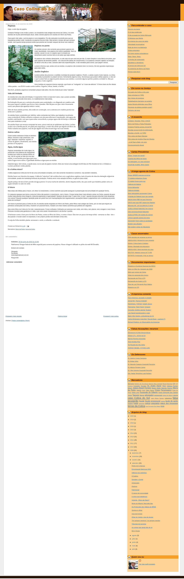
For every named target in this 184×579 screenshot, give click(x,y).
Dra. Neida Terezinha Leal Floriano (139, 373)
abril (133, 549)
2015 (132, 430)
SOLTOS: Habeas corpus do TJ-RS (140, 252)
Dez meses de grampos (136, 98)
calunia (175, 395)
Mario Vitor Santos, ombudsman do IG (141, 316)
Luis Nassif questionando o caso (139, 313)
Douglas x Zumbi (137, 479)
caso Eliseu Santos (157, 398)
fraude (141, 401)
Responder (15, 258)
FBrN (164, 386)
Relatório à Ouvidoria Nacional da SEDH (141, 266)
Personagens (166, 390)
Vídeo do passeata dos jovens (138, 275)
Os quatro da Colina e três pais (138, 92)
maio (134, 546)
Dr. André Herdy (154, 386)
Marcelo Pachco (166, 388)
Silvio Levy (135, 392)
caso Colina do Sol (139, 398)
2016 (132, 426)
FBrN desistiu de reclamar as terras (140, 237)
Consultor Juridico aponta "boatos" (139, 310)
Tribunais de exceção (139, 524)
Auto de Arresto (137, 514)
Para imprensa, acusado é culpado (139, 298)
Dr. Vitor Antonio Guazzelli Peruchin (140, 370)
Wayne (142, 395)
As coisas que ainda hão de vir (142, 527)
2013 (132, 436)
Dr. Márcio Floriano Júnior (136, 367)
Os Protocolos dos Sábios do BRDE (144, 507)
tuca (162, 406)
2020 (132, 416)
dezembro (135, 453)
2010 (132, 447)
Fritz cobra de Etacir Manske (137, 136)
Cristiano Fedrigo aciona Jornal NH (140, 127)
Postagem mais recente (14, 316)
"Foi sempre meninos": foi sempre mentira (146, 520)
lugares (130, 403)
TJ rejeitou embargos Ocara (137, 178)
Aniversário (135, 483)
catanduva (168, 398)
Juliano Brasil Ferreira (142, 388)
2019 (132, 419)
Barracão (131, 384)
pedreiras (142, 403)
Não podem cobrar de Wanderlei (139, 227)
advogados (149, 395)
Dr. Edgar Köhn (133, 361)
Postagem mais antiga (111, 316)
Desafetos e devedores (136, 63)
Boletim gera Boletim (135, 224)
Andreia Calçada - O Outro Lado (139, 348)
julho (134, 539)
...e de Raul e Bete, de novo (137, 142)
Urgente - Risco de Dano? (140, 500)
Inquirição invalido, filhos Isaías (138, 165)
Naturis (138, 390)
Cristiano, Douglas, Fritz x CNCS (139, 121)
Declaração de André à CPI (137, 281)
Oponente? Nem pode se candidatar (140, 221)
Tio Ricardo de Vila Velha (136, 345)
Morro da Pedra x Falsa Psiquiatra (139, 124)
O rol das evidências (135, 32)
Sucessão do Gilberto (149, 392)
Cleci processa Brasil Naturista (138, 212)
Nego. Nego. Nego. (134, 56)
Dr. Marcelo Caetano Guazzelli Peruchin (141, 364)
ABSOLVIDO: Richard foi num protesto (141, 240)
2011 (132, 443)
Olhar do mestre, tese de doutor (142, 517)
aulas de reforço (168, 395)
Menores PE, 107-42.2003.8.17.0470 (140, 206)
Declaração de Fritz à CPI (136, 278)
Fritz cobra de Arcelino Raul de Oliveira (141, 139)
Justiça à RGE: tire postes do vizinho (140, 215)
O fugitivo (135, 476)
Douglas (143, 386)
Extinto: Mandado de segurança (139, 246)
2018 (132, 423)
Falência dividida (133, 190)
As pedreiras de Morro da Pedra (139, 69)
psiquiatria (155, 403)
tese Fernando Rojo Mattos (153, 406)
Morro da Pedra (20, 229)
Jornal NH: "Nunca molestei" (137, 301)
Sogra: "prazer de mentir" (136, 155)
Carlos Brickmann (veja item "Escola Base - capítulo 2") (146, 319)
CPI (174, 384)
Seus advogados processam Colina (140, 193)
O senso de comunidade (140, 493)
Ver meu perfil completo (147, 564)
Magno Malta (156, 388)
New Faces (150, 390)
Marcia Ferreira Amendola (137, 339)
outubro (135, 460)
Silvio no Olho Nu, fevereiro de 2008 (140, 269)
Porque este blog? (134, 72)
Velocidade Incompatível (136, 44)
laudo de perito (171, 401)
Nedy (143, 390)
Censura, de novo (134, 110)
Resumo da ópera (134, 29)
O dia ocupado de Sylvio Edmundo (139, 35)
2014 (132, 433)
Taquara (135, 395)
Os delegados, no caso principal (139, 162)
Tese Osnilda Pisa (134, 342)
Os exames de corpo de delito (138, 41)
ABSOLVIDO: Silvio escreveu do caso (140, 249)
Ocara (157, 390)
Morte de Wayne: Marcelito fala (142, 503)
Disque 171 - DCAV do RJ (137, 336)
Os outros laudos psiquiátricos (138, 53)
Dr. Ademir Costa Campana (137, 358)
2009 (132, 450)
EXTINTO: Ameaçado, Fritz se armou (140, 255)
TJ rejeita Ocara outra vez (137, 181)
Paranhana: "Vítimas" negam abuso (140, 304)
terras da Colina (30, 229)
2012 (132, 440)
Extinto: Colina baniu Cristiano (138, 243)
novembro (135, 456)
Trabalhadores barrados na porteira (140, 101)
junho (134, 542)
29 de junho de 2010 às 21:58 (29, 242)
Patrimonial (135, 490)
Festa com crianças (138, 466)
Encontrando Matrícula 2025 (141, 469)
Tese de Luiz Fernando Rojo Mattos (140, 284)
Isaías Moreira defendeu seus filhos (140, 104)
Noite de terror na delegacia (137, 47)
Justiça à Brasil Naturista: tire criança (140, 209)
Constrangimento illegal (136, 145)
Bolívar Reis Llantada (155, 384)
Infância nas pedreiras (139, 473)
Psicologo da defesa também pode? (140, 107)
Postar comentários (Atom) (21, 320)
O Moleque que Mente (135, 38)
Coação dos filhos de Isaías (137, 159)
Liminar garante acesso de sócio (139, 218)
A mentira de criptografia (136, 59)
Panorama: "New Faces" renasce (139, 307)
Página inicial (62, 316)
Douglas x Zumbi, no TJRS (137, 133)
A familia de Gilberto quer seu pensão (140, 196)
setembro (135, 463)
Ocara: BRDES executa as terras (139, 175)
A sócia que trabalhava (139, 496)
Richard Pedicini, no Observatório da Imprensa (144, 322)
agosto (134, 535)
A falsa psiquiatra (134, 50)
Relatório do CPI (133, 287)
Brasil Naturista (167, 384)
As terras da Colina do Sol (137, 66)
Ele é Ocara (136, 531)
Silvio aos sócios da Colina (137, 272)
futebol (163, 401)
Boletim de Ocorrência (141, 384)
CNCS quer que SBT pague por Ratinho (141, 202)
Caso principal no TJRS (136, 95)
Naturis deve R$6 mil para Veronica (140, 199)
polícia (147, 403)
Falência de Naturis (134, 184)
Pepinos (11, 26)
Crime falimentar (133, 187)
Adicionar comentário (14, 262)
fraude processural (152, 401)
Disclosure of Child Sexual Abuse (139, 333)
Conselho (136, 386)
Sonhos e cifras (137, 510)
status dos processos (169, 403)
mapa (136, 403)
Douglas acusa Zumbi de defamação (140, 130)
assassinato (158, 395)
